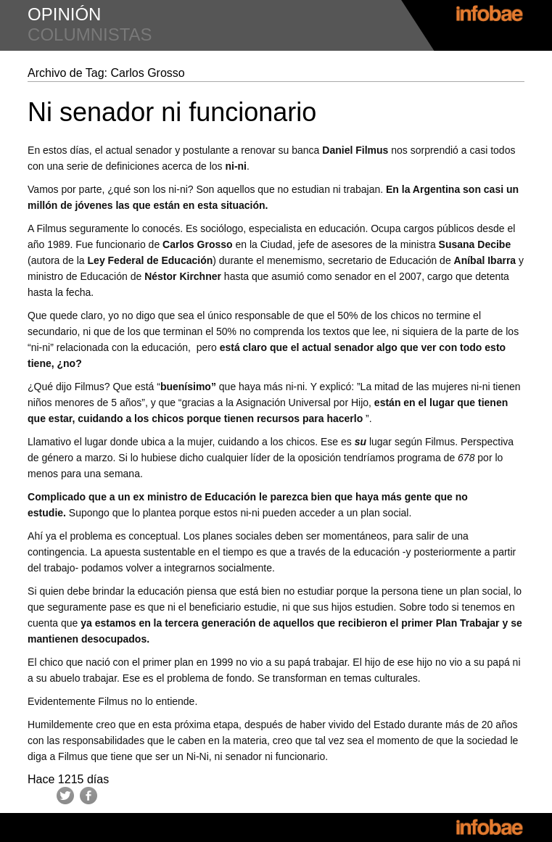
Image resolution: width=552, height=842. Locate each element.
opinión (64, 14)
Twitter (65, 795)
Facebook (88, 795)
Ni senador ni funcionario (172, 112)
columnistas (90, 34)
